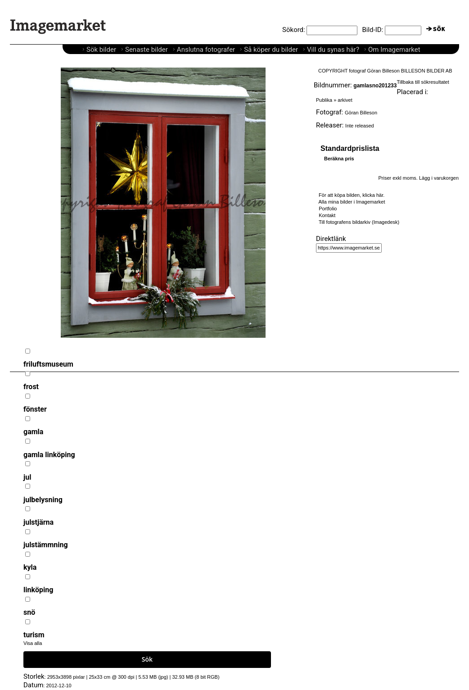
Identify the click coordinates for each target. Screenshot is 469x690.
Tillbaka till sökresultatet (423, 82)
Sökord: (293, 30)
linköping (38, 590)
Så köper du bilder (271, 49)
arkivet (345, 100)
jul (27, 477)
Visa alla (32, 643)
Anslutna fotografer (206, 49)
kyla (29, 567)
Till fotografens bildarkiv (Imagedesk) (359, 222)
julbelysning (43, 499)
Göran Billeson (361, 112)
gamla (33, 431)
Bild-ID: (372, 30)
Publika (324, 100)
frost (31, 386)
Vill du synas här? (333, 49)
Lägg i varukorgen (439, 178)
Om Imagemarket (394, 49)
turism (34, 635)
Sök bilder (101, 49)
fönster (35, 409)
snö (29, 612)
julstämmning (45, 544)
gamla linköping (49, 454)
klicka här (372, 195)
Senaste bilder (146, 49)
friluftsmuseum (48, 364)
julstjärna (38, 522)
